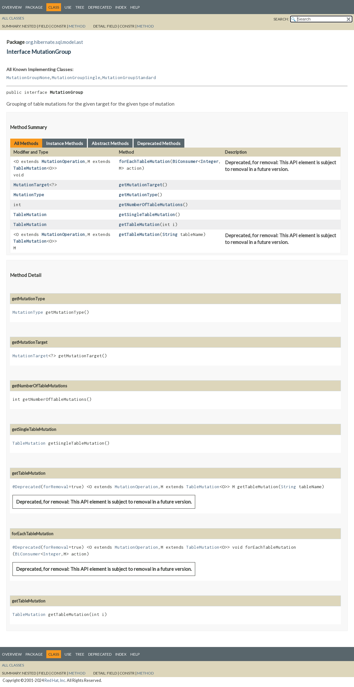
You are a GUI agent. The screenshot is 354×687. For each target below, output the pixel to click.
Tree (79, 7)
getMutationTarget (140, 184)
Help (135, 7)
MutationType (28, 194)
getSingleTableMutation (147, 214)
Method (77, 26)
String (170, 234)
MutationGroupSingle (76, 77)
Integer (210, 161)
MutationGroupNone (28, 77)
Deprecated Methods (159, 143)
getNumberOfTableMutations (151, 204)
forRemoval (56, 486)
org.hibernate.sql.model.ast (54, 42)
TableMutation (30, 168)
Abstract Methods (110, 143)
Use (68, 7)
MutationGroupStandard (129, 77)
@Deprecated (26, 486)
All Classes (13, 18)
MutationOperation (63, 161)
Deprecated (100, 7)
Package (34, 7)
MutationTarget (31, 184)
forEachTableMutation (144, 161)
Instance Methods (64, 143)
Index (121, 7)
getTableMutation (139, 224)
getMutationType (138, 194)
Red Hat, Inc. (55, 680)
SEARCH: (281, 19)
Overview (12, 7)
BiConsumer (185, 161)
